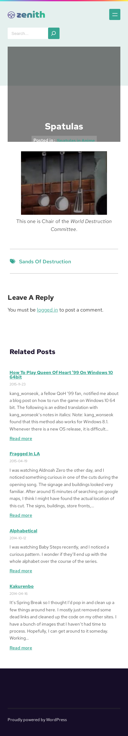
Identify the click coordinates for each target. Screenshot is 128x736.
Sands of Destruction (45, 261)
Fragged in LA (25, 453)
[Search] (54, 33)
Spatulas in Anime (76, 140)
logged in (47, 309)
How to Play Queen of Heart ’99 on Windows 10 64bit (61, 374)
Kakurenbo (22, 586)
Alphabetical (23, 531)
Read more (21, 438)
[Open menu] (114, 14)
